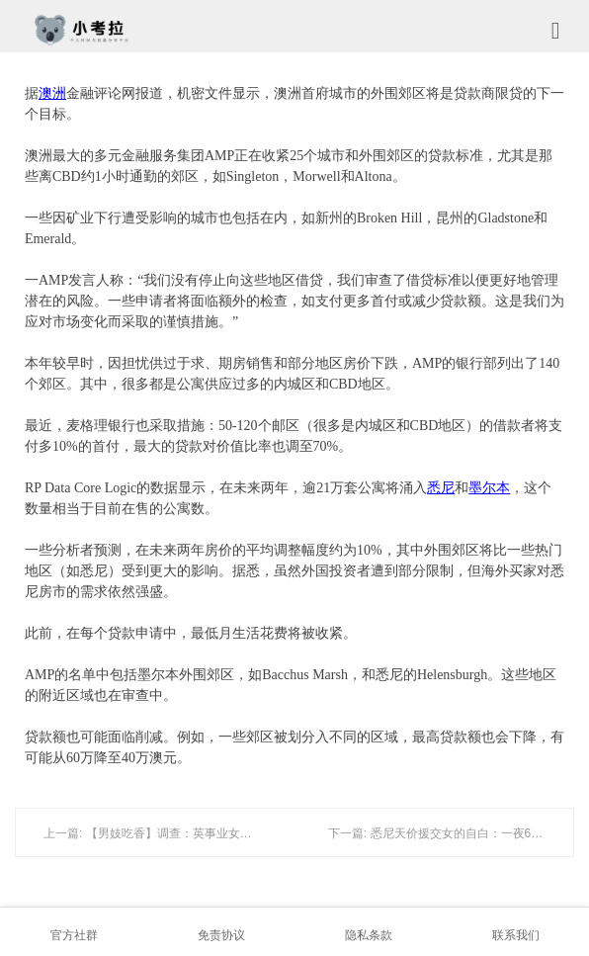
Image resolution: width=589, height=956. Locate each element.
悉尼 (441, 487)
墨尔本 (489, 487)
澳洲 (52, 93)
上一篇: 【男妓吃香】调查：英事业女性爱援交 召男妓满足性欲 (208, 833)
